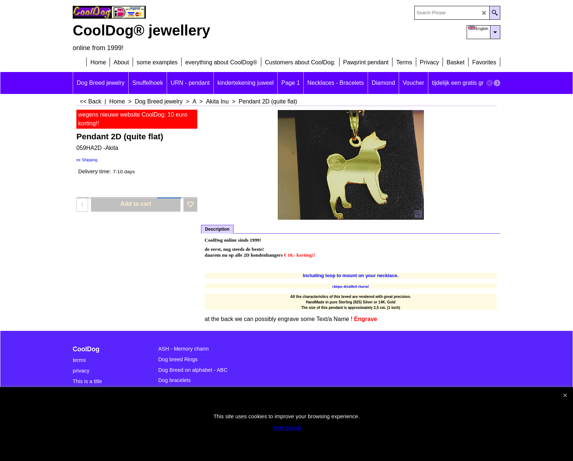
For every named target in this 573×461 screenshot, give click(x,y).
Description (217, 229)
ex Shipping (87, 160)
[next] (497, 83)
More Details (287, 428)
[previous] (489, 83)
